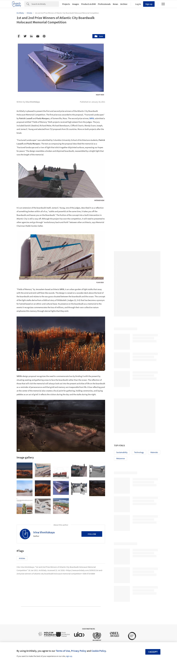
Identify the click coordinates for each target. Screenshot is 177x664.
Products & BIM (88, 4)
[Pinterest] (44, 36)
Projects (66, 4)
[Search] (45, 4)
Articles (22, 558)
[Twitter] (25, 36)
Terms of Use (63, 650)
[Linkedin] (31, 36)
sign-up (69, 656)
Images (75, 4)
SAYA (91, 118)
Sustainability (121, 418)
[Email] (38, 36)
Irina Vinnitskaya (44, 532)
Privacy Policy (78, 650)
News (115, 4)
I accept (153, 651)
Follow (92, 534)
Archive (123, 4)
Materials (154, 418)
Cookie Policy (98, 650)
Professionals (104, 4)
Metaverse (120, 424)
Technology (139, 418)
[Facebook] (19, 36)
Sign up (148, 4)
